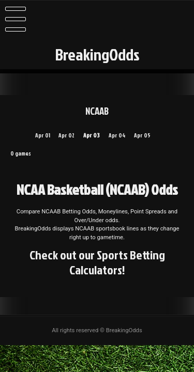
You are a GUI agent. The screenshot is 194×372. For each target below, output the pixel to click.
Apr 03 (91, 135)
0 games (20, 153)
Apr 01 (42, 135)
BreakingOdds (97, 54)
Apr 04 (117, 135)
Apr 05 (142, 135)
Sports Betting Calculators (117, 262)
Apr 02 (66, 135)
